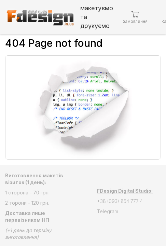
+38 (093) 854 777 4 (120, 201)
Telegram (107, 211)
